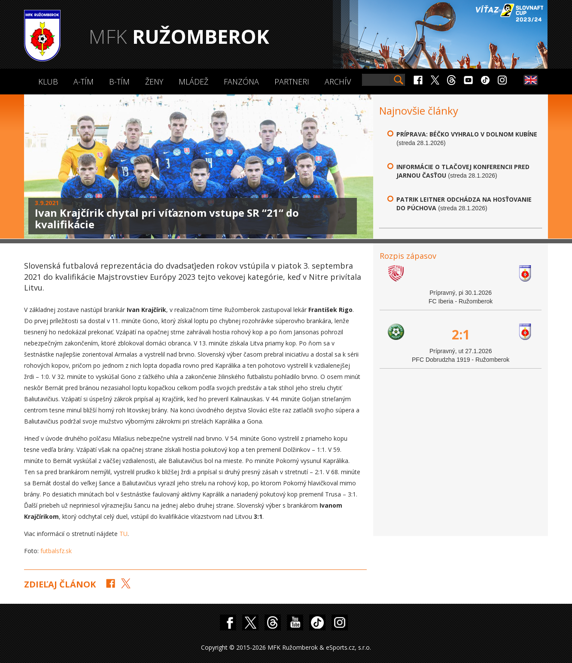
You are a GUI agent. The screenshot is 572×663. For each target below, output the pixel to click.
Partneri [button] (291, 81)
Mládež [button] (193, 81)
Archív (338, 81)
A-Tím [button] (83, 81)
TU (123, 534)
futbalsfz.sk (56, 551)
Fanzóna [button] (241, 81)
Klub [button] (48, 81)
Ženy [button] (154, 81)
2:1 (461, 334)
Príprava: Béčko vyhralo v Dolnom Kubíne (466, 134)
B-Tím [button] (119, 81)
